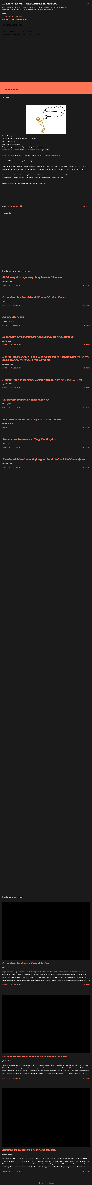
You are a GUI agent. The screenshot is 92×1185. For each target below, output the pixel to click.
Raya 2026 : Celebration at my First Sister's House (31, 419)
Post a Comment (15, 285)
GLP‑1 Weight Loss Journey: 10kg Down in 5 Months (32, 277)
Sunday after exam (13, 317)
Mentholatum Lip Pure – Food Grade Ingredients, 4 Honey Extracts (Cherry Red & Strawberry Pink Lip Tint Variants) (45, 358)
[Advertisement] (18, 63)
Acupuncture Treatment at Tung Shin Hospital (29, 439)
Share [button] (85, 206)
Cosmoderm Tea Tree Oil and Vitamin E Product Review (34, 297)
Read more (86, 285)
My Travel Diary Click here (13, 16)
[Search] (83, 3)
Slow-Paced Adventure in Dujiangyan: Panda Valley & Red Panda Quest (43, 459)
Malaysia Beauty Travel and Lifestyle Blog (29, 3)
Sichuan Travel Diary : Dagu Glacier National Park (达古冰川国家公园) (42, 379)
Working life (13, 206)
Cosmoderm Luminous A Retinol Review (25, 399)
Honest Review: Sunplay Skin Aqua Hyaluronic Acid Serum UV (38, 336)
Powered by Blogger (46, 1183)
